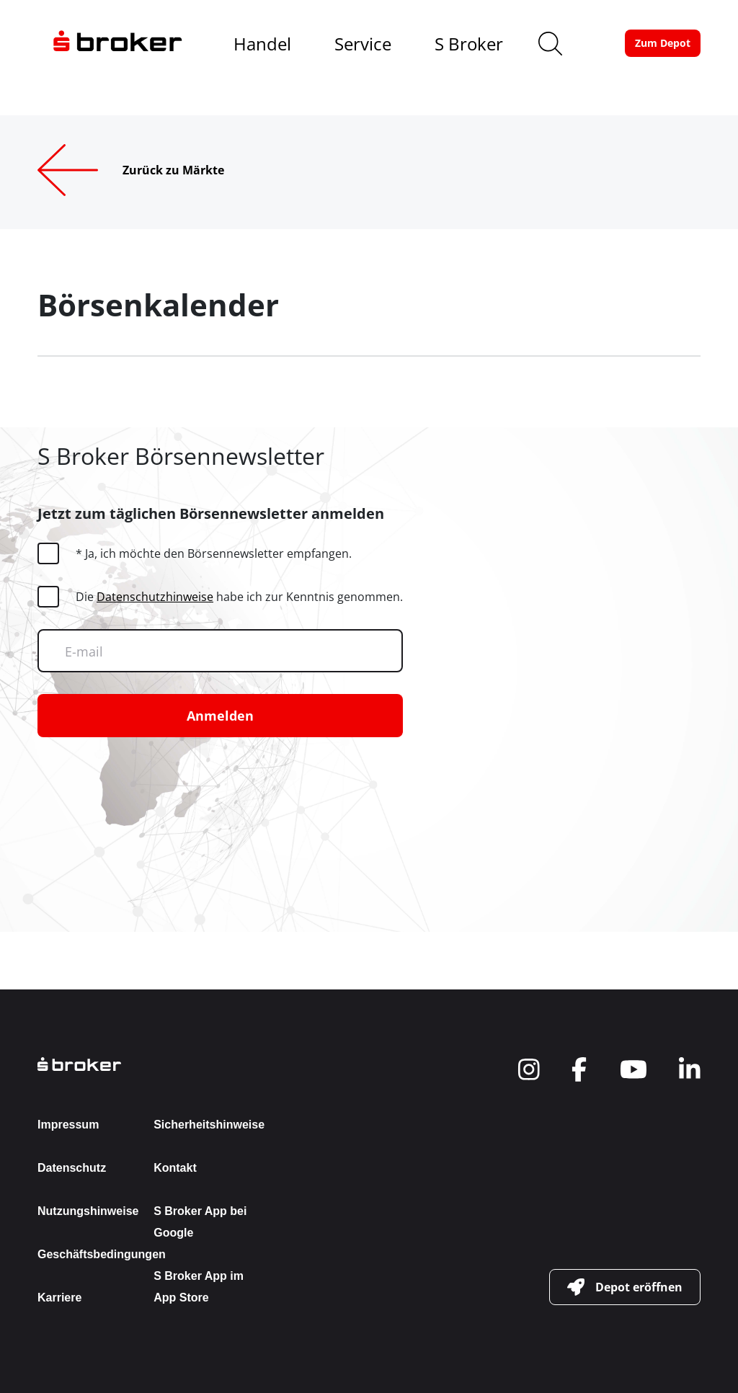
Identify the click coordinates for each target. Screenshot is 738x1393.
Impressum (68, 1124)
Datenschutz (71, 1168)
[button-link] (663, 43)
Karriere (59, 1297)
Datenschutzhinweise (155, 597)
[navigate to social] (529, 1069)
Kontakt (175, 1168)
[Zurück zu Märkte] (153, 170)
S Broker (469, 43)
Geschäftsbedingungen (101, 1254)
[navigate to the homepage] (117, 43)
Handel (262, 43)
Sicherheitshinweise (209, 1124)
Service (362, 43)
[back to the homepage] (147, 1064)
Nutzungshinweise (87, 1211)
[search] (550, 43)
